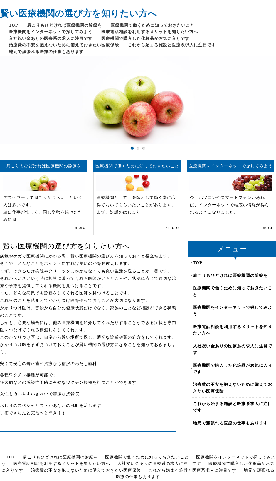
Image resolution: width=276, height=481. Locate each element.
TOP (13, 25)
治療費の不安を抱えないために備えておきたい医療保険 (64, 44)
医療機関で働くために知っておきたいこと (152, 25)
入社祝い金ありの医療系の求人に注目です (50, 38)
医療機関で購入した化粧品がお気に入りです (145, 38)
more (80, 227)
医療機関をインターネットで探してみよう (50, 31)
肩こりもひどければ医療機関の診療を (64, 25)
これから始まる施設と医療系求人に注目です (172, 44)
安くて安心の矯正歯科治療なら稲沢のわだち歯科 (48, 363)
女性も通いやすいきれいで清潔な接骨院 (39, 393)
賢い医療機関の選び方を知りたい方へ (78, 13)
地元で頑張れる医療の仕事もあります (46, 51)
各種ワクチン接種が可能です (28, 375)
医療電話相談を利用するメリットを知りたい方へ (149, 31)
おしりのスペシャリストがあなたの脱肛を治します (50, 405)
